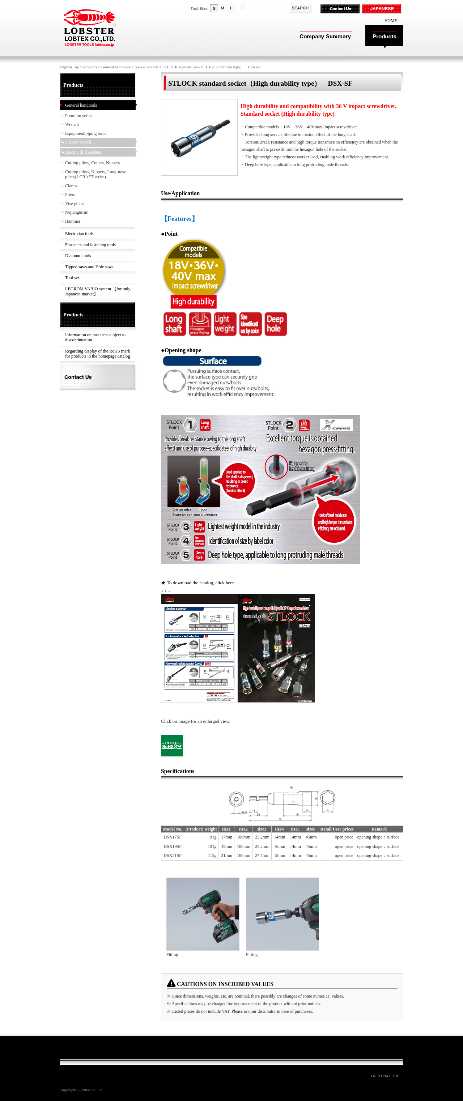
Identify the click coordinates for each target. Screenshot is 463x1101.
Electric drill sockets (83, 152)
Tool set (72, 277)
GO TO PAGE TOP (387, 1075)
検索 (301, 8)
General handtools (115, 67)
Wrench (72, 124)
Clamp (71, 185)
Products (384, 37)
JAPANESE (382, 9)
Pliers (70, 194)
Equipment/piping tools (85, 133)
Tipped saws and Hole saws (89, 266)
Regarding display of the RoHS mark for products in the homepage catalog (97, 354)
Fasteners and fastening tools (90, 244)
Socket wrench (146, 67)
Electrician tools (79, 233)
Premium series (78, 115)
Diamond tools (78, 255)
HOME (391, 20)
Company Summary (324, 37)
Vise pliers (74, 203)
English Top (69, 67)
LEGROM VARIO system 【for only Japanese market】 (98, 291)
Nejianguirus (76, 212)
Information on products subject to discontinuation (95, 337)
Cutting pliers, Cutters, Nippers (92, 162)
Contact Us (341, 9)
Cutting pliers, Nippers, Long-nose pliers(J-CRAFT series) (95, 174)
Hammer (72, 221)
